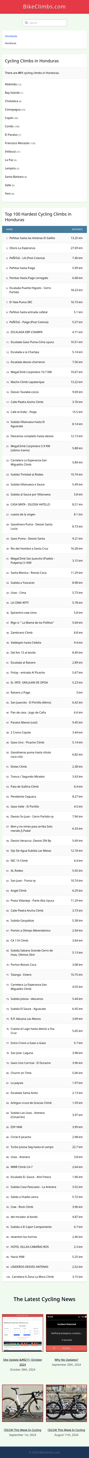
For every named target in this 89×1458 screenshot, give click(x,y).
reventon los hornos (24, 1237)
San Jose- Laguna (22, 1053)
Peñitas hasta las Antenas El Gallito (32, 238)
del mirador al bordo (24, 1217)
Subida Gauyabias (22, 920)
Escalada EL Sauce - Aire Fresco (31, 1177)
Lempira (10, 168)
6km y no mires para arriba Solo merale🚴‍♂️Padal (31, 829)
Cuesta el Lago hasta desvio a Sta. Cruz (33, 1031)
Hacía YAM (17, 1257)
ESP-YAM (16, 1127)
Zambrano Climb (22, 633)
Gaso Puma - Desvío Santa (28, 538)
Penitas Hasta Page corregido (28, 278)
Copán (9, 118)
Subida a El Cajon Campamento (31, 1227)
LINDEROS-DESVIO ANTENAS (29, 1267)
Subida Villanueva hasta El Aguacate (28, 424)
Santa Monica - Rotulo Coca (29, 573)
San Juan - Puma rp (23, 881)
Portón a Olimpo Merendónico (31, 930)
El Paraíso (11, 135)
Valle (8, 185)
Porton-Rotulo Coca (23, 965)
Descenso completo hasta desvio (32, 436)
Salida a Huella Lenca (24, 1197)
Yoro (8, 193)
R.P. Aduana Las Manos (26, 1019)
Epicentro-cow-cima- (24, 613)
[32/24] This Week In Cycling (66, 1408)
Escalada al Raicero (23, 662)
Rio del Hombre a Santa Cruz (29, 548)
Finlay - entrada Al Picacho (28, 672)
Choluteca (11, 101)
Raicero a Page (20, 692)
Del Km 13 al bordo (23, 652)
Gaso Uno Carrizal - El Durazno (31, 1063)
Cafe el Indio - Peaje (24, 412)
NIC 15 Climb (19, 861)
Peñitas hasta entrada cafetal (28, 312)
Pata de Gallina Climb (25, 786)
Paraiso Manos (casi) (24, 722)
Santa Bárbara (14, 177)
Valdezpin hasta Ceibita (26, 642)
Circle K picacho (21, 1137)
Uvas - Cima (18, 593)
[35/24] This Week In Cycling (22, 1408)
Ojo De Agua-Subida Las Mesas (31, 851)
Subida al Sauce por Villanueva (31, 494)
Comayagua (13, 109)
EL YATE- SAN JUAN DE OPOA (29, 682)
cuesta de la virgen (23, 514)
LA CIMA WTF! (20, 603)
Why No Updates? (66, 1338)
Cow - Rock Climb (22, 1207)
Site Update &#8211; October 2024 (22, 1340)
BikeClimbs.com (44, 6)
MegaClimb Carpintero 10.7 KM (31, 372)
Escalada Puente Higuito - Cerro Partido (30, 290)
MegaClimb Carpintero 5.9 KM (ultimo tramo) (30, 448)
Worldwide (11, 36)
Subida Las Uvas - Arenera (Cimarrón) (28, 1115)
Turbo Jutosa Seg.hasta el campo (32, 1147)
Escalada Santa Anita (24, 1093)
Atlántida (11, 84)
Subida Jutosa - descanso (27, 999)
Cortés (9, 126)
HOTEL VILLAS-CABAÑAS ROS (30, 1247)
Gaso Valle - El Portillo (25, 806)
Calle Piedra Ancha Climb (27, 402)
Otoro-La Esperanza (22, 248)
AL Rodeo (17, 871)
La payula (17, 1083)
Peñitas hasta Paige (22, 268)
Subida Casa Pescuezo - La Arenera (33, 1187)
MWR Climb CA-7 (22, 1167)
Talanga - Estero (21, 975)
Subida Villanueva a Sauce (28, 484)
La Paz (9, 160)
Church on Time (21, 1073)
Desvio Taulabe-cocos (25, 392)
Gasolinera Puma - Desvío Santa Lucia (31, 526)
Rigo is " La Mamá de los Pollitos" (32, 623)
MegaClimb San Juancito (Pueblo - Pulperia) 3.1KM (33, 561)
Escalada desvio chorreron (28, 362)
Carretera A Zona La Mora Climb (33, 1277)
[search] (26, 22)
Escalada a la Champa (25, 352)
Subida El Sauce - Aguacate (28, 1009)
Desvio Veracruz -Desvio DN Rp (31, 841)
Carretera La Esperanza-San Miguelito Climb (29, 462)
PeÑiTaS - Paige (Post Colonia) (28, 322)
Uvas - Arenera (20, 1157)
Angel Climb (18, 890)
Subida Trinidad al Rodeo (27, 474)
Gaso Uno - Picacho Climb (27, 742)
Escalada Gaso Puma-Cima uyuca (32, 342)
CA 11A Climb (19, 940)
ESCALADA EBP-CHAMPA (26, 332)
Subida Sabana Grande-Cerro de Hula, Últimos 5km (32, 953)
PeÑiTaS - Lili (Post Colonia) (27, 258)
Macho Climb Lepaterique (27, 382)
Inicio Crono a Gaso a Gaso (28, 1043)
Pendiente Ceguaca (23, 796)
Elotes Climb (19, 766)
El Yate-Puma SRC (20, 302)
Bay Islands (12, 93)
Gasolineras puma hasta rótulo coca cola (31, 754)
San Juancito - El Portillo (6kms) (31, 702)
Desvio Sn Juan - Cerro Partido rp (32, 816)
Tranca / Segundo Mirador (28, 776)
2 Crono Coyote (21, 732)
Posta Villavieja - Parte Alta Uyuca (32, 900)
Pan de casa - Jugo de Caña (28, 712)
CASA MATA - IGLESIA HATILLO (30, 504)
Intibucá (10, 151)
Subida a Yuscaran (23, 583)
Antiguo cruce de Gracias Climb (31, 1103)
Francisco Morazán (17, 143)
